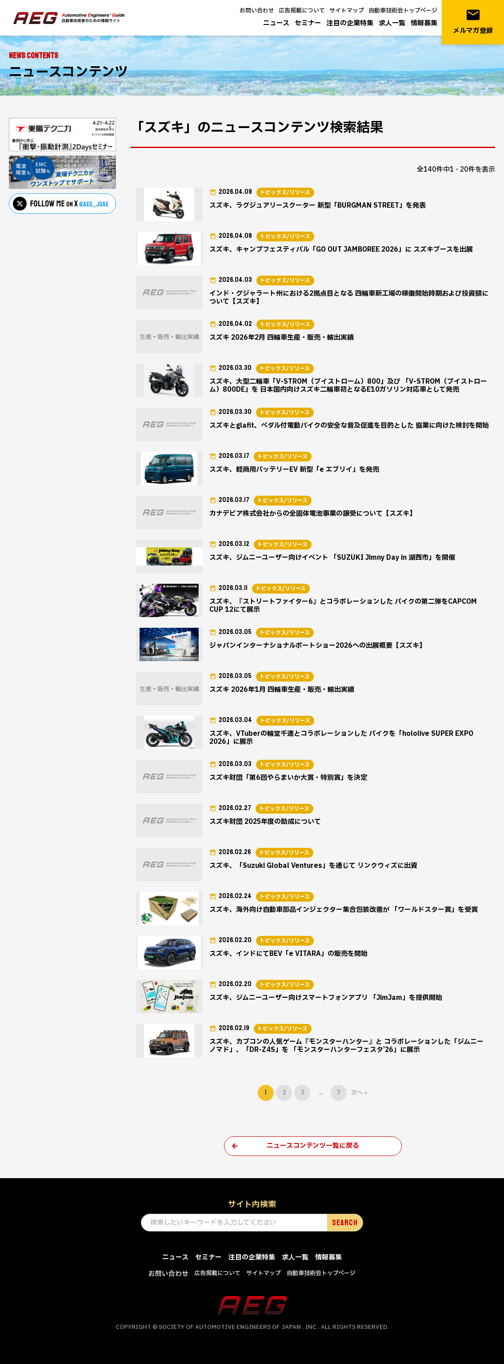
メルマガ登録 (473, 21)
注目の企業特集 (350, 23)
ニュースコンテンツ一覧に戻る (313, 1146)
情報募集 (424, 23)
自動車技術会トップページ (402, 10)
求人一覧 (392, 23)
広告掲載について (302, 10)
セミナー (308, 23)
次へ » (359, 1092)
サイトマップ (346, 10)
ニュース (276, 23)
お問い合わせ (257, 10)
